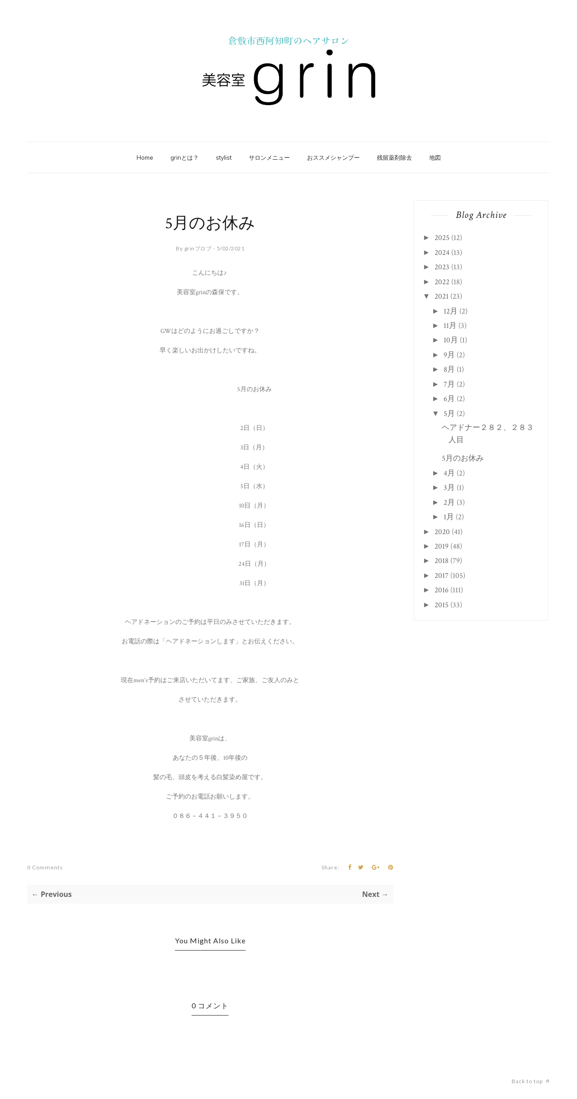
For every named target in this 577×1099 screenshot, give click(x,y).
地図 (435, 157)
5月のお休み (463, 458)
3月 (449, 488)
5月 (449, 414)
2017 (442, 576)
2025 (442, 238)
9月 (449, 355)
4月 (449, 473)
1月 (449, 517)
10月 (451, 340)
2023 (442, 267)
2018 (442, 561)
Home (145, 157)
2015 (442, 605)
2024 (442, 253)
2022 (442, 282)
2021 (442, 296)
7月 (449, 384)
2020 (442, 532)
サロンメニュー (269, 157)
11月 (450, 326)
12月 (451, 311)
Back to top (531, 1081)
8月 (449, 369)
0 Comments (45, 867)
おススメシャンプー (333, 157)
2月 (449, 503)
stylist (224, 157)
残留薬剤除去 (394, 157)
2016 (442, 590)
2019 (442, 546)
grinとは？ (184, 157)
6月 (449, 399)
